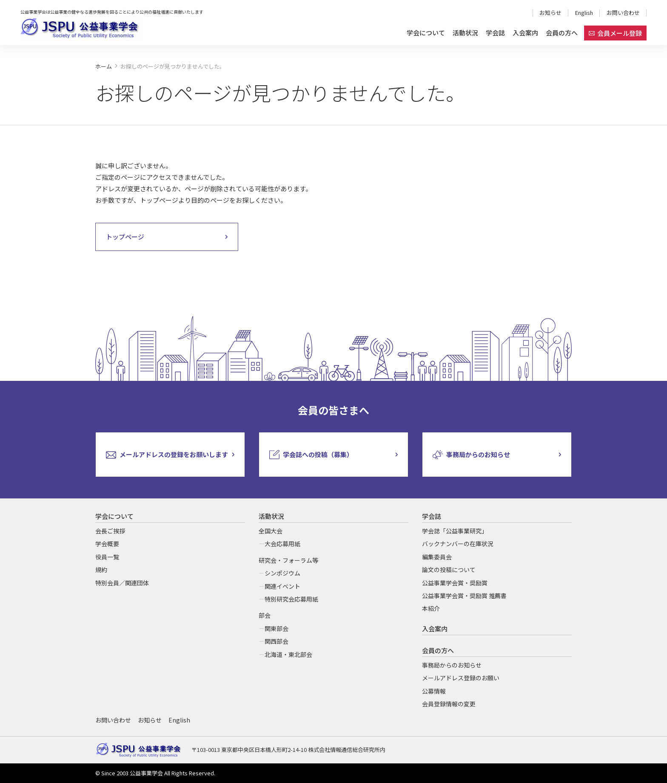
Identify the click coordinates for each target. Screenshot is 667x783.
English (584, 13)
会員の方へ (562, 32)
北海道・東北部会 (288, 654)
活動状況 (465, 32)
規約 (101, 569)
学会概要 (107, 543)
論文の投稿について (449, 569)
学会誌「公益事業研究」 (454, 531)
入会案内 (525, 32)
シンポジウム (282, 573)
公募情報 (434, 691)
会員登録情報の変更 (449, 704)
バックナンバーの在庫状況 (457, 543)
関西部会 (276, 641)
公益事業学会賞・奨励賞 (454, 583)
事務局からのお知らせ (452, 665)
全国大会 (270, 531)
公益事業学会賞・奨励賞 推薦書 (464, 595)
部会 (265, 615)
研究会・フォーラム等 (288, 560)
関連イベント (282, 586)
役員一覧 (107, 557)
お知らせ (550, 13)
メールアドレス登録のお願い (460, 678)
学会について (426, 32)
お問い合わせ (623, 13)
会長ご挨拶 (110, 531)
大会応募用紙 (282, 543)
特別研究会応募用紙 (291, 599)
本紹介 (431, 608)
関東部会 (276, 628)
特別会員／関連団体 (122, 583)
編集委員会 (437, 557)
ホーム (103, 66)
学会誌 (495, 32)
